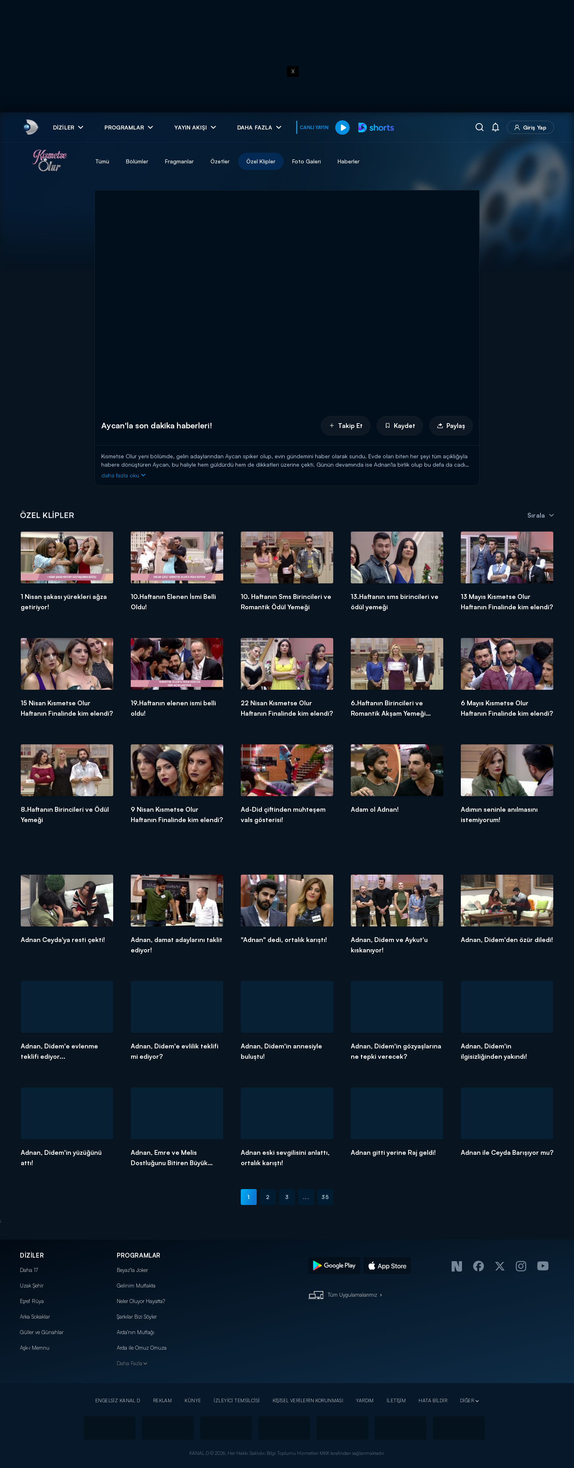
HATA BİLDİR (433, 1400)
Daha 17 (29, 1270)
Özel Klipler (260, 161)
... (306, 1196)
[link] (30, 127)
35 (325, 1196)
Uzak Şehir (31, 1285)
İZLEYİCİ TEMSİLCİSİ (236, 1400)
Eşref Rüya (32, 1301)
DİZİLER (32, 1255)
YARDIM (365, 1400)
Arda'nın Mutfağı (135, 1332)
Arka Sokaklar (35, 1316)
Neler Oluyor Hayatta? (141, 1301)
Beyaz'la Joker (132, 1270)
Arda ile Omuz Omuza (142, 1347)
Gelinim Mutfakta (136, 1285)
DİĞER (467, 1400)
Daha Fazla (129, 1363)
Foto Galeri (306, 161)
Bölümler (137, 161)
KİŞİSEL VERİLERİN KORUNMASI (308, 1400)
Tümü (102, 161)
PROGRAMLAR (139, 1255)
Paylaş (451, 426)
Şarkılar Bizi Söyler (137, 1316)
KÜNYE (193, 1400)
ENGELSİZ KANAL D (117, 1400)
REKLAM (162, 1400)
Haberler (349, 161)
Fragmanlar (179, 161)
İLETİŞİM (396, 1400)
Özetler (220, 161)
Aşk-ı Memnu (34, 1347)
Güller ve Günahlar (41, 1332)
